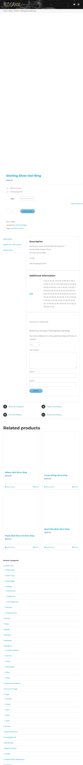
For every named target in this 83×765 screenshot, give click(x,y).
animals (14, 83)
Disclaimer (61, 730)
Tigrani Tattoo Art (11, 642)
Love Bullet (10, 522)
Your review (34, 205)
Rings (24, 80)
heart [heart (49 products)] (23, 693)
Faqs (61, 724)
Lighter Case (9, 625)
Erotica (7, 473)
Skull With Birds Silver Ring (56, 384)
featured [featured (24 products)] (33, 689)
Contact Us (56, 743)
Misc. (8, 527)
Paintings (8, 647)
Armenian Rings (11, 544)
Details (36, 342)
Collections (9, 421)
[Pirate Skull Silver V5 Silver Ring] (21, 367)
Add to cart (28, 66)
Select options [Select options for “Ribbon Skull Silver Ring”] (10, 342)
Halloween (11, 451)
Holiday (9, 441)
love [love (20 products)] (29, 693)
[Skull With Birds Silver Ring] (61, 363)
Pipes (7, 479)
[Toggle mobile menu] (78, 4)
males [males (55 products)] (36, 693)
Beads (7, 484)
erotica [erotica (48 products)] (24, 689)
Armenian (8, 636)
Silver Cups (10, 430)
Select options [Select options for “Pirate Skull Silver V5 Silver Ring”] (10, 402)
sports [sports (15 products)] (18, 701)
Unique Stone (11, 468)
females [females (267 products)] (8, 693)
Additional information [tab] (12, 99)
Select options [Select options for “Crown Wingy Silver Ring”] (50, 342)
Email (32, 236)
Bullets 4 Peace (10, 603)
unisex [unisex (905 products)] (25, 701)
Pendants (8, 501)
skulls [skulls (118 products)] (35, 697)
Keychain (8, 620)
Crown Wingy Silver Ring (55, 330)
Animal (18, 80)
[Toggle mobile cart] (74, 4)
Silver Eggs (10, 436)
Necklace (8, 495)
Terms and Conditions (61, 734)
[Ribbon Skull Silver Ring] (21, 305)
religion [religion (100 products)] (8, 697)
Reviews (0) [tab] (7, 105)
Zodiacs (8, 631)
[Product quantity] (12, 66)
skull (8, 576)
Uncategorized (10, 592)
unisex (20, 83)
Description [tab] (7, 94)
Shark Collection (11, 587)
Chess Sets (10, 425)
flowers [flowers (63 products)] (16, 693)
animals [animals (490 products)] (10, 689)
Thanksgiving (12, 457)
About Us (61, 721)
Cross (8, 516)
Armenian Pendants (12, 538)
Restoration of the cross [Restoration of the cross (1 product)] (22, 697)
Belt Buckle (9, 598)
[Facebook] (21, 716)
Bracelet (8, 490)
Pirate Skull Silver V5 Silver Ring (19, 391)
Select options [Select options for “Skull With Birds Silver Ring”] (50, 402)
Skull (8, 533)
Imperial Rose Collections (14, 614)
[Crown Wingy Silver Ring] (61, 306)
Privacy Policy (61, 727)
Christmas (11, 446)
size (12, 54)
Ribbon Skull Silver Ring (16, 327)
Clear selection (77, 58)
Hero (8, 565)
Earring (7, 581)
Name (32, 227)
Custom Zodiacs (12, 505)
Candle (7, 609)
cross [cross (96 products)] (18, 689)
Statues (9, 462)
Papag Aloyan (11, 652)
